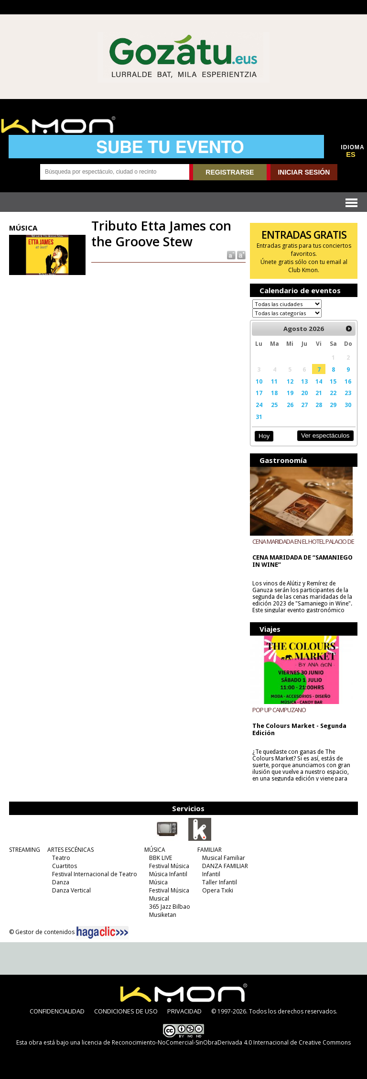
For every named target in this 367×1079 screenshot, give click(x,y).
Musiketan (162, 915)
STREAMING (24, 850)
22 (333, 392)
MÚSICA (154, 850)
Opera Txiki (217, 890)
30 (348, 404)
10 (259, 381)
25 (274, 404)
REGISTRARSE (229, 172)
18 (274, 392)
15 (333, 381)
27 (304, 404)
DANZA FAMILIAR (225, 866)
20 (304, 392)
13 (304, 381)
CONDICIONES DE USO (126, 1011)
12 (290, 381)
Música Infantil (168, 874)
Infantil (211, 874)
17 (259, 392)
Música (158, 882)
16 (348, 381)
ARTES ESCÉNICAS (70, 850)
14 (318, 381)
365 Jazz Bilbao (169, 907)
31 (259, 416)
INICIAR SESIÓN (304, 172)
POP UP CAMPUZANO (279, 709)
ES (351, 154)
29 (333, 404)
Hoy (264, 436)
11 (274, 381)
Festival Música (169, 866)
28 (318, 404)
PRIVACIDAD (184, 1011)
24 (259, 404)
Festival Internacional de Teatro (94, 874)
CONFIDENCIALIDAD (57, 1011)
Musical (159, 898)
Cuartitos (64, 866)
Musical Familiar (223, 858)
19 (290, 392)
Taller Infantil (219, 882)
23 (348, 392)
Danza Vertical (71, 890)
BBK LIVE (160, 858)
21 (318, 392)
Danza (60, 882)
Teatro (61, 858)
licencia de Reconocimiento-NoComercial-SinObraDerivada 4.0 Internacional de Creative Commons (216, 1042)
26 (290, 404)
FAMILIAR (209, 850)
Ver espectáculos (325, 435)
